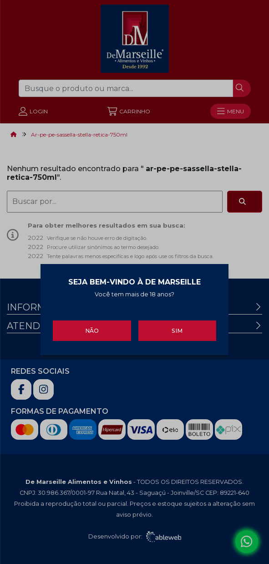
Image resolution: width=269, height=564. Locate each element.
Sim (177, 328)
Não (92, 328)
